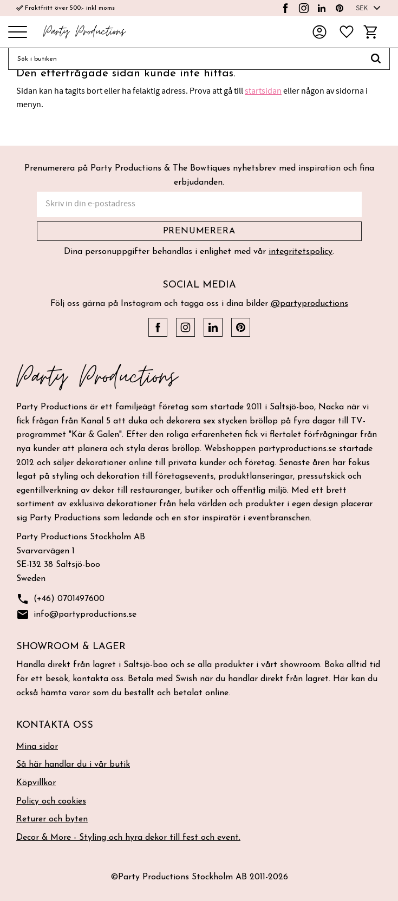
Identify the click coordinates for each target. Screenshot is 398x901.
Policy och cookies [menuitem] (51, 801)
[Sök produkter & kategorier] (185, 59)
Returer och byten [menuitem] (52, 819)
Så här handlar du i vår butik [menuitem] (73, 764)
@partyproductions (309, 303)
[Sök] (376, 59)
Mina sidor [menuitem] (37, 746)
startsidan (263, 91)
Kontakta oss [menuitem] (54, 725)
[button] (17, 32)
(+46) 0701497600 (60, 599)
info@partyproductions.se (76, 615)
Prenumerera (199, 231)
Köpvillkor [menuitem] (36, 783)
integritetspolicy (300, 251)
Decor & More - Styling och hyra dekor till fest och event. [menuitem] (128, 837)
